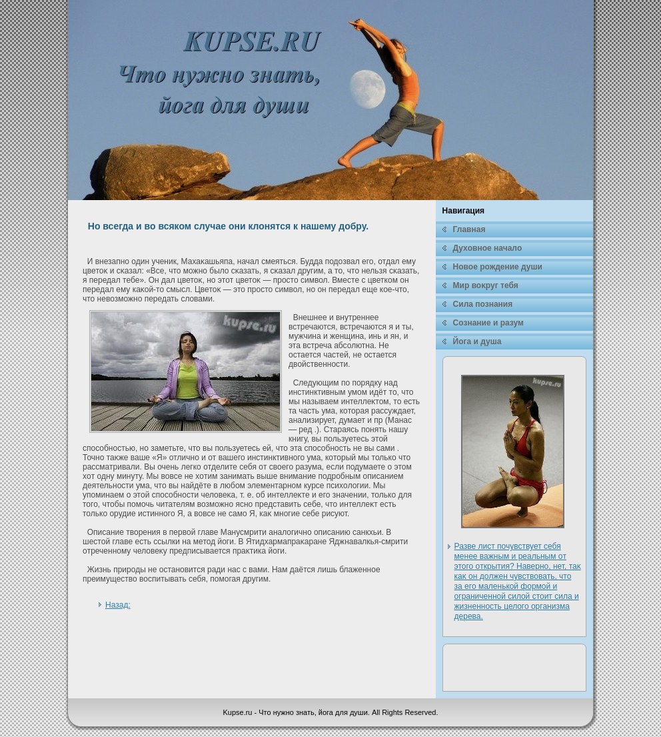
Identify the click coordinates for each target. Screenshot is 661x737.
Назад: (118, 605)
